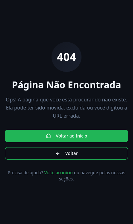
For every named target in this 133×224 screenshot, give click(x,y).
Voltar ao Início (66, 136)
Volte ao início (58, 172)
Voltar (66, 153)
